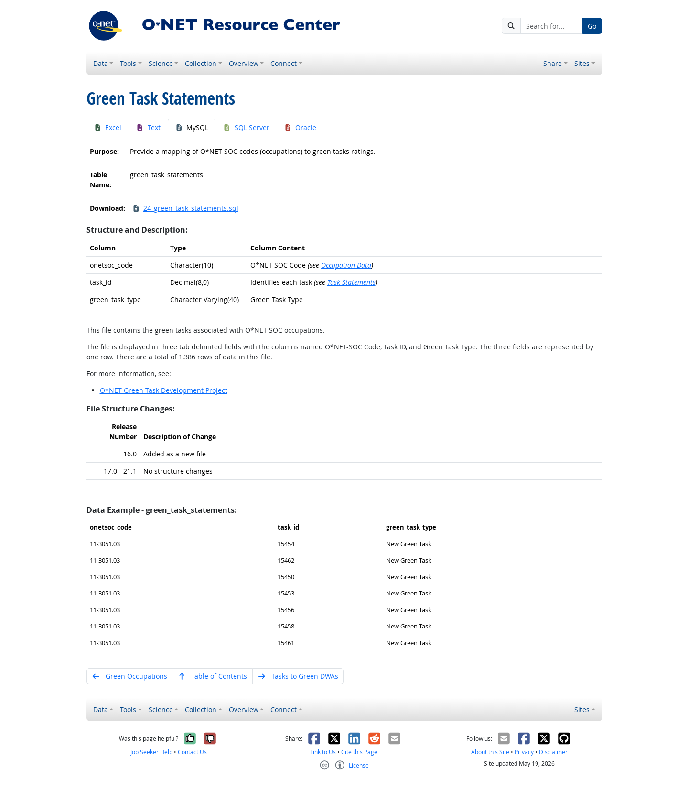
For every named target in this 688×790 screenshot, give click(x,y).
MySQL (192, 127)
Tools (128, 63)
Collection (200, 63)
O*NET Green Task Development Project (163, 390)
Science (161, 63)
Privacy (524, 752)
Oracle (300, 127)
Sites (582, 63)
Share (552, 63)
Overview (243, 63)
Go (592, 26)
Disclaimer (553, 752)
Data (100, 63)
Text (148, 127)
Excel (108, 127)
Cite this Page (359, 752)
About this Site (490, 752)
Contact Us (192, 752)
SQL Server (246, 127)
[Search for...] (551, 26)
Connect (283, 63)
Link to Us (323, 752)
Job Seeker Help (151, 752)
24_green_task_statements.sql (185, 208)
